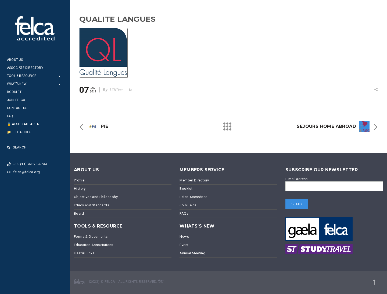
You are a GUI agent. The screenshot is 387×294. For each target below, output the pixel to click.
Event (184, 245)
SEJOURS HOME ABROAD (326, 126)
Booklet (14, 92)
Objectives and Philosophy (96, 197)
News (184, 237)
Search (17, 147)
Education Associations (93, 245)
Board (79, 213)
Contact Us (17, 108)
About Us (15, 60)
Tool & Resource (21, 76)
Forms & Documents (91, 237)
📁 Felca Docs (19, 132)
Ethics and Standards (91, 205)
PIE (104, 126)
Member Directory (194, 180)
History (80, 189)
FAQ (10, 116)
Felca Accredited (193, 197)
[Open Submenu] (59, 76)
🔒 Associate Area (23, 124)
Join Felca (16, 100)
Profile (79, 180)
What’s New (17, 84)
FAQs (184, 213)
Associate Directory (25, 68)
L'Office (116, 90)
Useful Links (84, 253)
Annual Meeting (192, 253)
